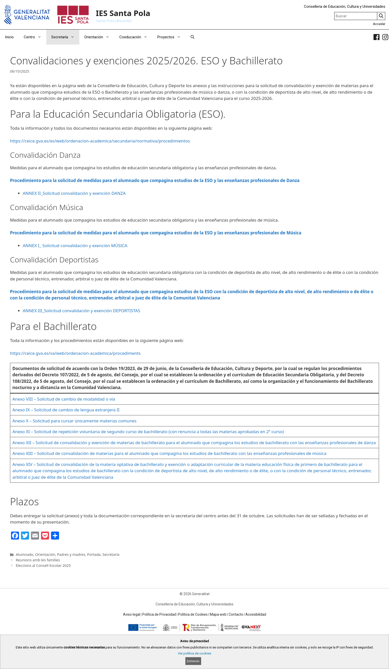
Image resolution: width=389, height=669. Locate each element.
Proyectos (171, 37)
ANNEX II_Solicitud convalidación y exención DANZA (74, 193)
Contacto (236, 614)
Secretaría (65, 37)
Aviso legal (131, 614)
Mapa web (218, 614)
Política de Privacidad (159, 614)
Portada (94, 554)
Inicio (9, 37)
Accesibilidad (255, 614)
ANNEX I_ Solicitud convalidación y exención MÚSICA (75, 245)
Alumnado (24, 554)
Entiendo (193, 661)
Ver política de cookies (194, 653)
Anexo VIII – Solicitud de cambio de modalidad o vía (64, 399)
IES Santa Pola (123, 13)
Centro (35, 37)
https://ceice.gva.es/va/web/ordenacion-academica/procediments (75, 353)
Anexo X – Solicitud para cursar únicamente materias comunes (75, 421)
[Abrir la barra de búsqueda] (192, 37)
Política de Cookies (193, 614)
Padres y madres (71, 554)
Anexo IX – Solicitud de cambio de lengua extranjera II (66, 410)
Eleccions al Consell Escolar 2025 (43, 565)
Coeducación (135, 37)
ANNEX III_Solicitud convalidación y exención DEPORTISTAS (81, 310)
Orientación (99, 37)
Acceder (379, 24)
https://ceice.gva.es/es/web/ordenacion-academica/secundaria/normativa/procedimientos (100, 141)
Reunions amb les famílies (38, 560)
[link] (376, 37)
